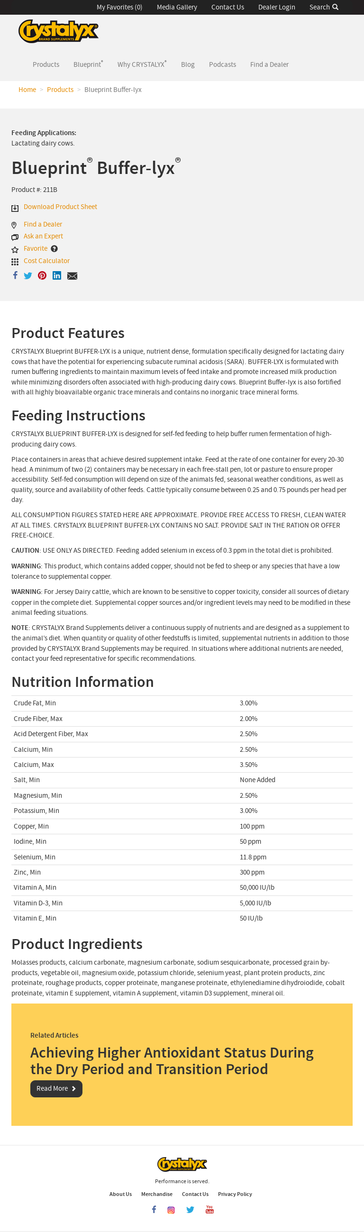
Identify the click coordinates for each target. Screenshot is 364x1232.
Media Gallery (177, 7)
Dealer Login (276, 7)
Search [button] (323, 7)
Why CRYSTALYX (142, 64)
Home (27, 89)
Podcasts (222, 64)
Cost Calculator (47, 260)
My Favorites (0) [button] (120, 7)
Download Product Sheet (60, 206)
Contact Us (227, 7)
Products (49, 64)
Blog (188, 64)
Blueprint (88, 64)
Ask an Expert (43, 236)
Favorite (35, 248)
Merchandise (157, 1194)
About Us (120, 1194)
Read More (52, 1088)
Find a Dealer (269, 64)
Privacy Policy (235, 1194)
